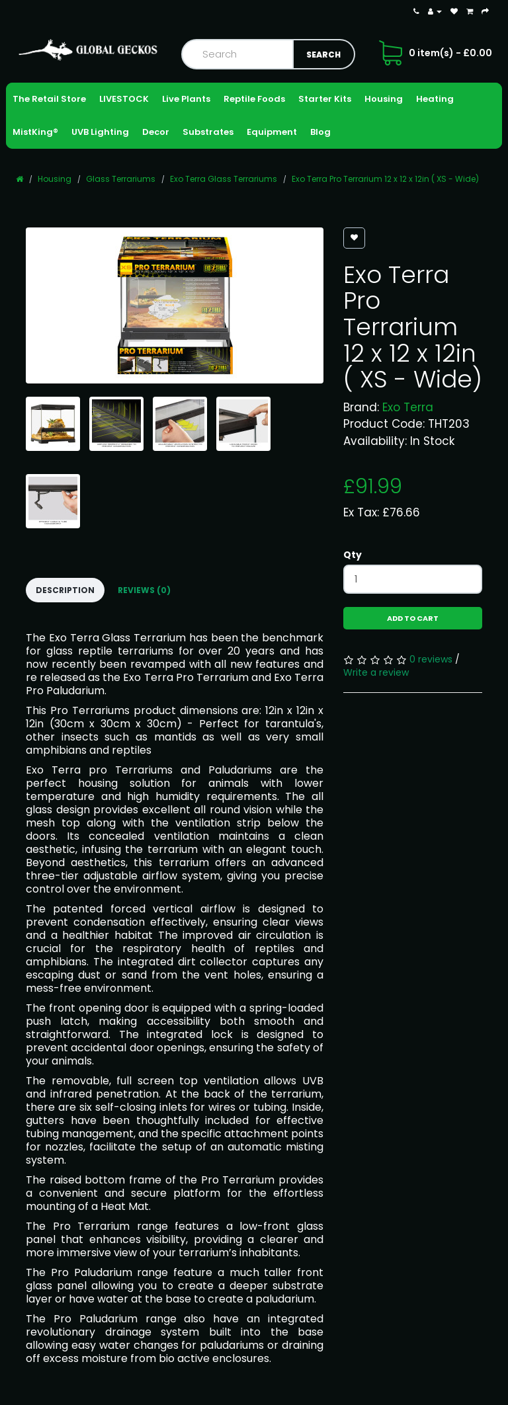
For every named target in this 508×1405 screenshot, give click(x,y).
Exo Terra (407, 407)
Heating (435, 99)
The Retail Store (49, 99)
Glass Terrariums (120, 178)
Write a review (376, 672)
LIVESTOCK (124, 99)
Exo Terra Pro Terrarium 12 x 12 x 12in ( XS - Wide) (385, 178)
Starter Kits (324, 99)
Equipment (272, 132)
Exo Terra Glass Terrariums (223, 178)
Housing (383, 99)
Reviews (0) (144, 590)
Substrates (208, 132)
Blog (320, 132)
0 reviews (430, 659)
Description (65, 590)
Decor (155, 132)
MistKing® (35, 132)
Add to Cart (413, 618)
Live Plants (186, 99)
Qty (352, 554)
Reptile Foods (254, 99)
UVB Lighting (100, 132)
